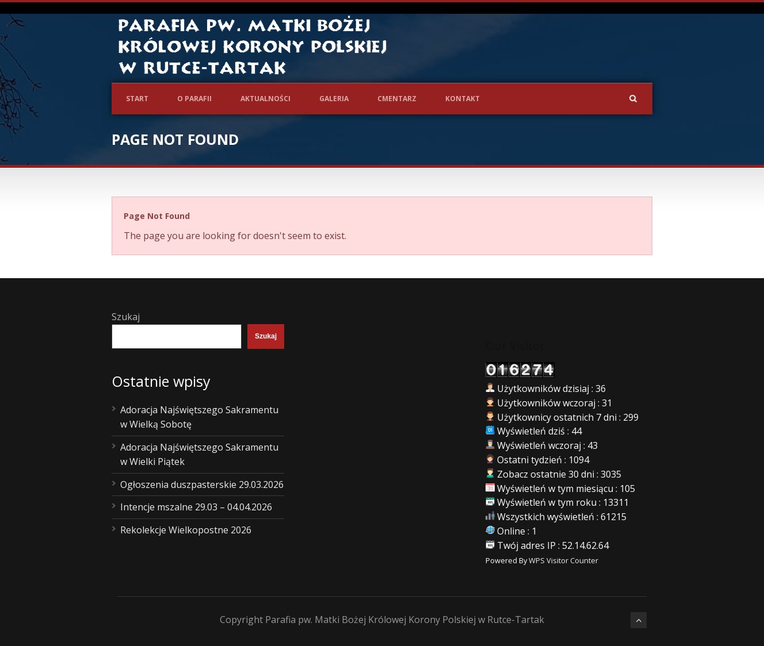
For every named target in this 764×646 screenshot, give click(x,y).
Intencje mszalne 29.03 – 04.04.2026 (196, 507)
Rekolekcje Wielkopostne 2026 (185, 530)
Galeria (334, 98)
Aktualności (265, 98)
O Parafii (194, 98)
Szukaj (126, 316)
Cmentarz (397, 98)
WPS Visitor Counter (563, 560)
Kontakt (462, 98)
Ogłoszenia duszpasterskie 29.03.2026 (202, 484)
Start (137, 98)
